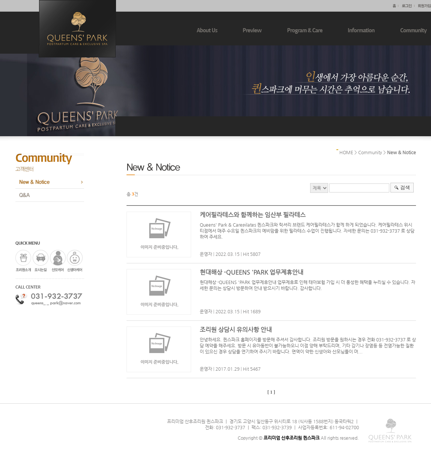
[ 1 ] (271, 392)
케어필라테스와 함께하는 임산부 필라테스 (253, 214)
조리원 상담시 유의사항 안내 (236, 329)
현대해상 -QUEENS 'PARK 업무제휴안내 (251, 272)
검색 (405, 187)
